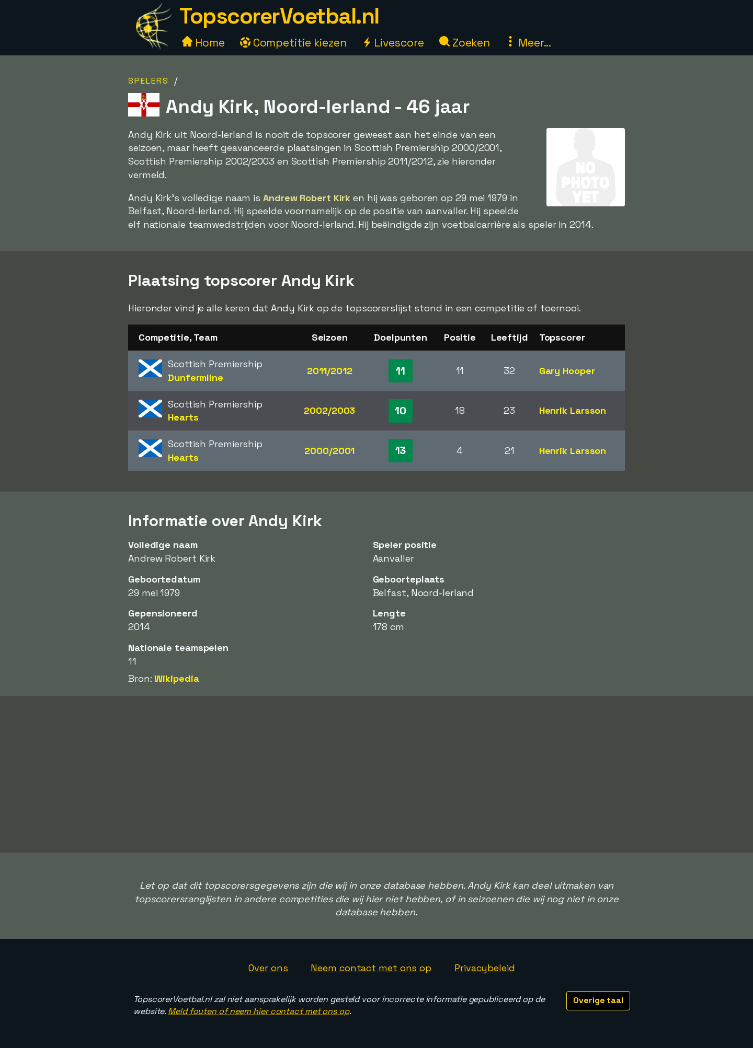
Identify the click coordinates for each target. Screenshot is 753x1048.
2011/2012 (329, 371)
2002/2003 (329, 410)
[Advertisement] (376, 774)
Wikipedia (176, 678)
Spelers (148, 80)
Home (203, 43)
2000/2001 (329, 451)
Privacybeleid (484, 968)
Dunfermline (195, 377)
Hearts (183, 417)
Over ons (268, 968)
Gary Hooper (567, 371)
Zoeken (464, 43)
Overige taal (598, 1000)
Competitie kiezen (293, 43)
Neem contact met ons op (371, 968)
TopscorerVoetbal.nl (279, 16)
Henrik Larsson (573, 410)
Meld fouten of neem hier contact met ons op (258, 1011)
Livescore (393, 43)
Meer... (528, 43)
